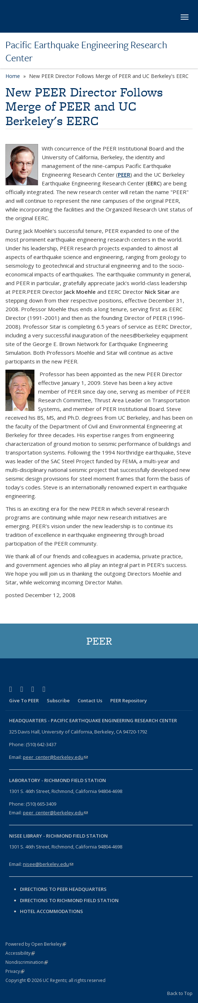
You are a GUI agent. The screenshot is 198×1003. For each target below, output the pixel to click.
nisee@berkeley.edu (48, 864)
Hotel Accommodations (51, 911)
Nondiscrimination (26, 962)
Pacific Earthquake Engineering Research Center (86, 51)
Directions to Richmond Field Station (69, 900)
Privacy (14, 971)
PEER (124, 174)
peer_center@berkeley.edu (55, 757)
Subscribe (58, 700)
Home (12, 76)
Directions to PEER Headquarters (64, 889)
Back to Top (180, 993)
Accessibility (20, 953)
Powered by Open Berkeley (35, 944)
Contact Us (90, 700)
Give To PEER (24, 700)
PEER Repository (128, 700)
